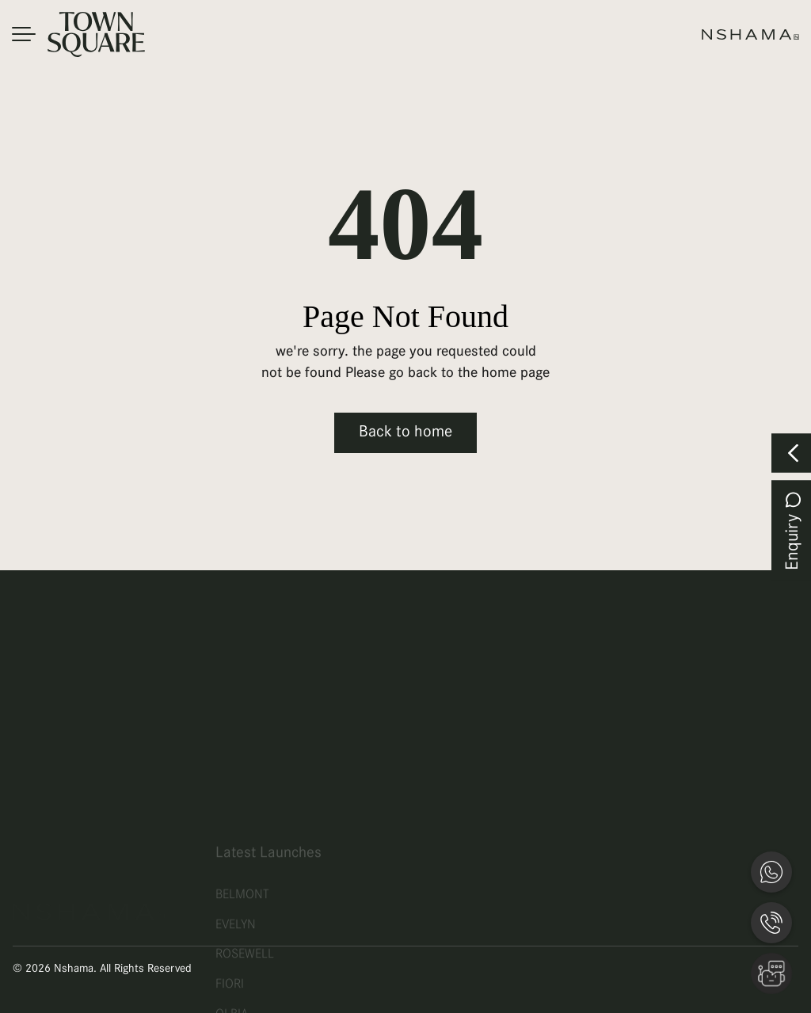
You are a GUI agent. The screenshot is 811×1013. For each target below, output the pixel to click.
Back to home (405, 432)
